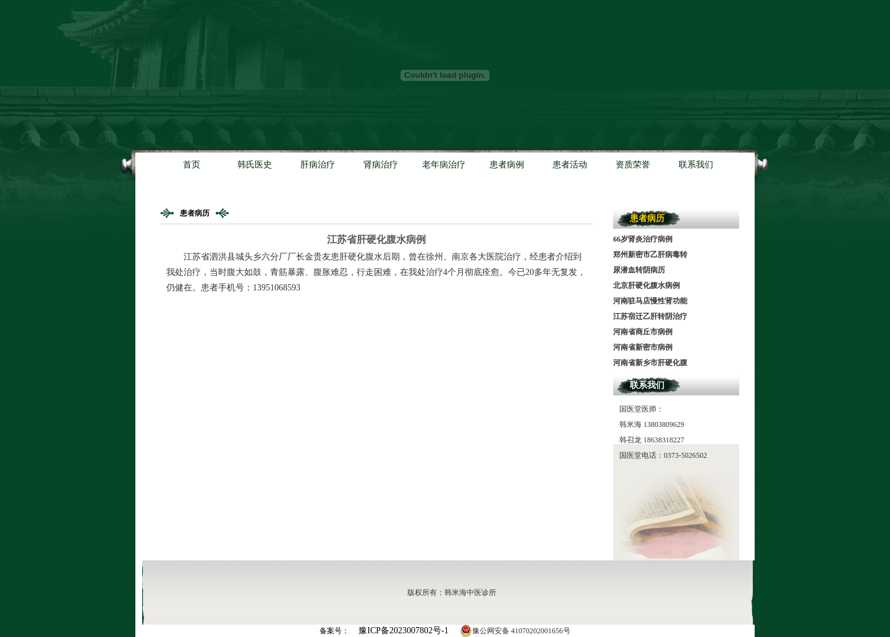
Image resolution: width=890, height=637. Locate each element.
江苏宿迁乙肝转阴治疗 (650, 316)
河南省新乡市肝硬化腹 (650, 362)
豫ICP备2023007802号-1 (403, 630)
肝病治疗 (317, 164)
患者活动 (570, 164)
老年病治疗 (443, 164)
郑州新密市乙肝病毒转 (650, 254)
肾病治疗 (380, 164)
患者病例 (507, 164)
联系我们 (696, 164)
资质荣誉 (633, 164)
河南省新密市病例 (642, 347)
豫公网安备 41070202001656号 (515, 631)
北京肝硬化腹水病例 (646, 285)
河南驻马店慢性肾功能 (650, 301)
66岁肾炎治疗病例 (642, 239)
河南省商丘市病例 (642, 331)
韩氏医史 (254, 164)
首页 (191, 164)
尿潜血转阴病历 (639, 270)
